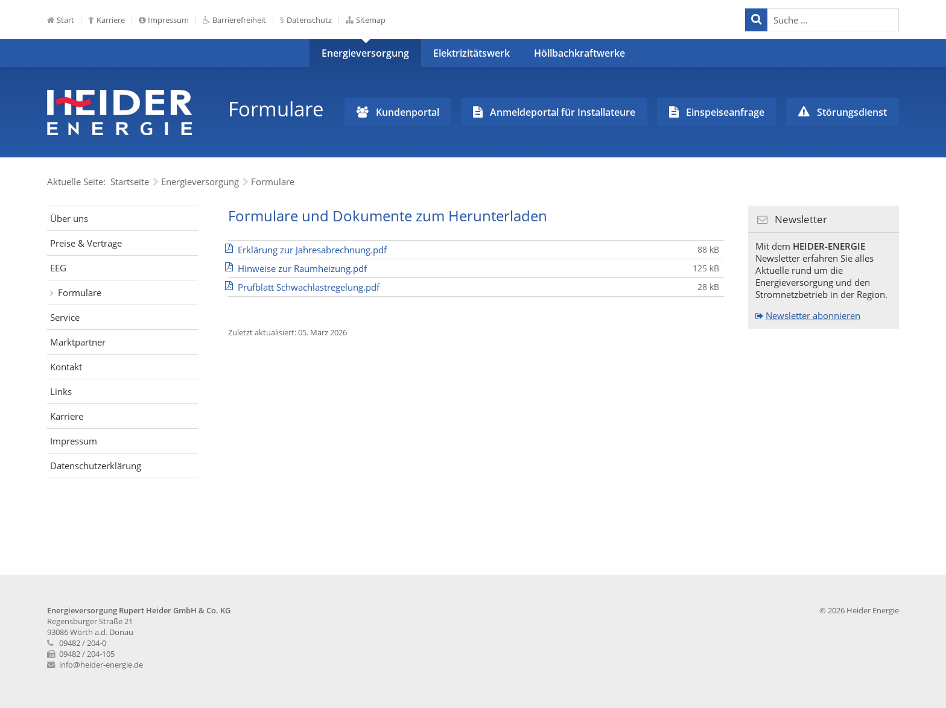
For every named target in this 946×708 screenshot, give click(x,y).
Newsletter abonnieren (813, 315)
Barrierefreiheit (239, 19)
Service (65, 317)
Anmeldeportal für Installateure (562, 112)
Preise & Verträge (86, 243)
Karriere (111, 19)
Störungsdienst (852, 112)
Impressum (168, 19)
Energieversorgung (365, 53)
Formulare (79, 292)
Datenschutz (309, 19)
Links (61, 391)
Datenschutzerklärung (95, 466)
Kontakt (66, 367)
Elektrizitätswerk (471, 53)
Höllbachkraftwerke (579, 53)
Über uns (69, 218)
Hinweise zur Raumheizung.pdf (302, 268)
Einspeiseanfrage (725, 112)
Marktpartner (78, 342)
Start (65, 19)
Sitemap (371, 19)
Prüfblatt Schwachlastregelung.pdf (308, 287)
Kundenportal (407, 112)
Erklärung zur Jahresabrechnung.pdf (312, 250)
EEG (58, 268)
